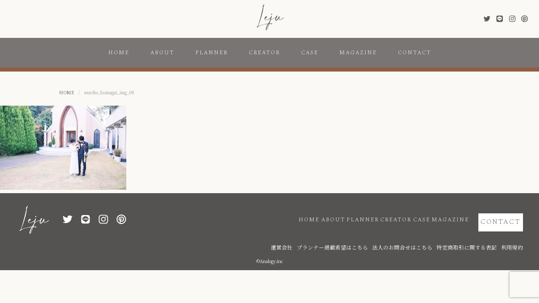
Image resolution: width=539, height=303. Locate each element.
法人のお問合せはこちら (428, 237)
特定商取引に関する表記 (479, 237)
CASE (309, 52)
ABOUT (162, 52)
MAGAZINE (358, 52)
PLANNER (211, 52)
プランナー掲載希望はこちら (373, 237)
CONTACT (414, 52)
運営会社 (333, 237)
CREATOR (264, 52)
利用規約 (514, 237)
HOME (118, 52)
